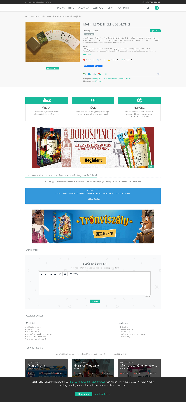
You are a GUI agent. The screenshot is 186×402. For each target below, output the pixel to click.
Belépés (157, 2)
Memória (98, 81)
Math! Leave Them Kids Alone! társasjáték (60, 16)
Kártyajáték (96, 79)
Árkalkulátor (147, 2)
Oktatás (115, 79)
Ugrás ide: (155, 31)
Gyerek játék (107, 79)
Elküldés (94, 301)
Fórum (110, 8)
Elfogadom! (83, 394)
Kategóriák (83, 8)
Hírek (71, 8)
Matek (128, 79)
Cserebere (98, 8)
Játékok (61, 8)
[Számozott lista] (55, 274)
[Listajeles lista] (51, 274)
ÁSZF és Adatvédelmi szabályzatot (87, 381)
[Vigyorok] (65, 274)
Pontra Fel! (123, 8)
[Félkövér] (42, 274)
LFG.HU (48, 2)
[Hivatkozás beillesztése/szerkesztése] (60, 274)
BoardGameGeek (38, 2)
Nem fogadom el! (102, 394)
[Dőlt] (46, 274)
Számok (122, 79)
